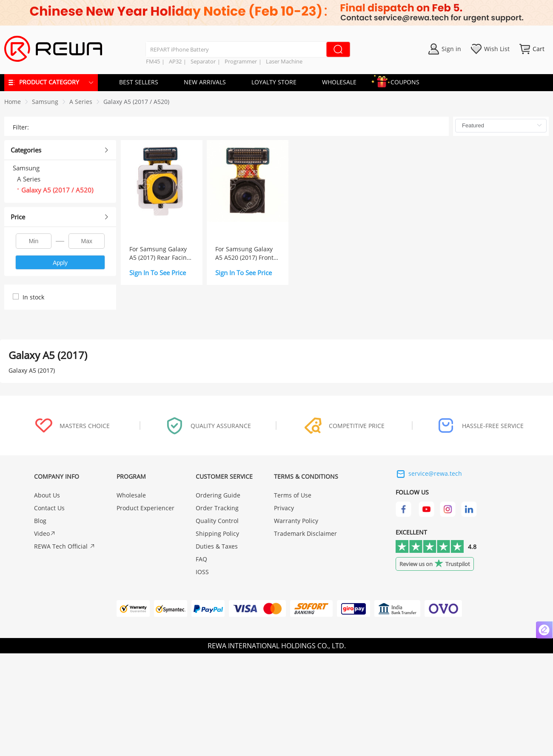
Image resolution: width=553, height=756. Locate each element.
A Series (80, 102)
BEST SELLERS (138, 82)
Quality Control (217, 521)
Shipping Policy (217, 533)
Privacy (284, 508)
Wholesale (131, 495)
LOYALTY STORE (273, 82)
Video (45, 533)
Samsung (45, 102)
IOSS (202, 572)
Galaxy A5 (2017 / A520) (136, 102)
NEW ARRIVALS (205, 82)
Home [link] (12, 102)
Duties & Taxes (217, 546)
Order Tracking (217, 508)
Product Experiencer (145, 508)
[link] (45, 102)
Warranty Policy (296, 521)
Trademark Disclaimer (305, 533)
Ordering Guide (218, 495)
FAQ (201, 559)
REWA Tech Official (64, 546)
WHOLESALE (339, 82)
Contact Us (49, 508)
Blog (40, 521)
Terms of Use (292, 495)
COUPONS (400, 80)
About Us (47, 495)
